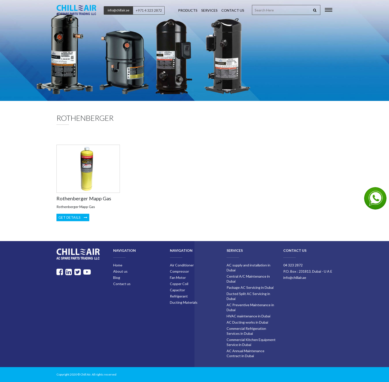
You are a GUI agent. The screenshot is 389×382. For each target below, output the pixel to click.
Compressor (179, 271)
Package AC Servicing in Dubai (250, 287)
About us (120, 271)
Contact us (232, 10)
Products (187, 10)
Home (117, 265)
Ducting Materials (183, 302)
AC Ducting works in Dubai (247, 322)
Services (209, 10)
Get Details (72, 217)
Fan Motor (178, 277)
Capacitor (177, 290)
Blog (116, 277)
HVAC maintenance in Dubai (248, 316)
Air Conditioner (182, 265)
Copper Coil (179, 284)
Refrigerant (179, 296)
